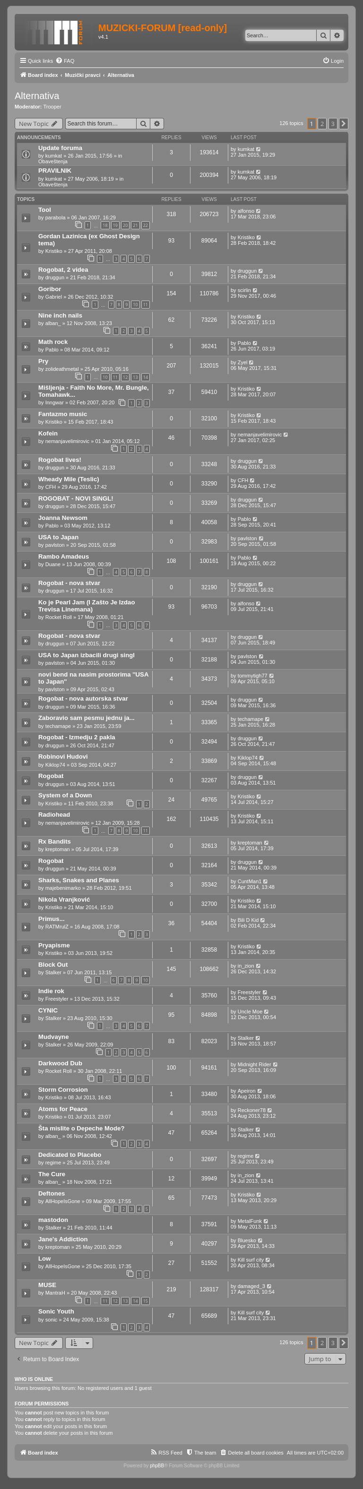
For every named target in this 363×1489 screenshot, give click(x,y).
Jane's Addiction (63, 1239)
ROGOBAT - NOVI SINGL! (75, 498)
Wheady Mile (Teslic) (68, 479)
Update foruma (60, 147)
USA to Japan (58, 537)
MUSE (47, 1284)
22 (145, 225)
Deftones (51, 1193)
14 (145, 377)
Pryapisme (54, 945)
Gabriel (53, 297)
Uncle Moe (250, 1011)
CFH (50, 487)
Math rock (53, 341)
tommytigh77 (253, 675)
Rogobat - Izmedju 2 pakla (76, 737)
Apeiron (247, 1091)
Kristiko (53, 251)
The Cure (51, 1174)
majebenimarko (63, 888)
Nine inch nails (60, 315)
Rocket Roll (58, 617)
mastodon (53, 1219)
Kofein (48, 433)
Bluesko (247, 1240)
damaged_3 (251, 1286)
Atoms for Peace (62, 1109)
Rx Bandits (54, 841)
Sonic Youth (56, 1311)
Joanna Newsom (62, 517)
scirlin (244, 290)
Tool (44, 209)
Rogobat (50, 775)
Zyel (243, 362)
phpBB (157, 1465)
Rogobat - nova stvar (69, 582)
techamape (58, 726)
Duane (52, 564)
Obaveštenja (53, 161)
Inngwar (54, 402)
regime (53, 1162)
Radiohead (54, 814)
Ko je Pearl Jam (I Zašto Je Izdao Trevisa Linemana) (86, 606)
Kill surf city (251, 1260)
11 (145, 304)
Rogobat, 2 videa (63, 269)
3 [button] (333, 123)
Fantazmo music (62, 414)
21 (135, 225)
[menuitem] (64, 61)
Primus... (51, 918)
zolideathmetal (62, 369)
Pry (43, 361)
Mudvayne (53, 1036)
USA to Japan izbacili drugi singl (86, 655)
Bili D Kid (248, 920)
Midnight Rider (254, 1064)
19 (115, 225)
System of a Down (65, 795)
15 (145, 1301)
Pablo (52, 349)
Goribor (49, 289)
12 (125, 377)
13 (135, 377)
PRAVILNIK (54, 170)
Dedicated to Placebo (69, 1154)
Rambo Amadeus (63, 556)
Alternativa (37, 96)
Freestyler (57, 999)
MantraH (55, 1293)
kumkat (53, 156)
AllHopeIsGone (62, 1201)
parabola (55, 217)
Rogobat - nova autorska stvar (83, 698)
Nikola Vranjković (64, 899)
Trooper (52, 106)
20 (125, 225)
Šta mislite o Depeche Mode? (81, 1128)
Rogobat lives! (59, 459)
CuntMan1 (250, 881)
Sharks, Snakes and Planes (78, 880)
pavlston (55, 545)
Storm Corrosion (63, 1089)
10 (135, 304)
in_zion (246, 966)
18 (105, 225)
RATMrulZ (57, 926)
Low (44, 1258)
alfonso (246, 211)
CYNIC (48, 1010)
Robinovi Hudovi (63, 756)
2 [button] (322, 123)
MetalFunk (250, 1221)
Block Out (53, 964)
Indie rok (51, 991)
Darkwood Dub (60, 1063)
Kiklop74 (55, 765)
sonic (51, 1319)
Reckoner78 (252, 1110)
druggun (54, 277)
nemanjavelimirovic (67, 441)
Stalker (53, 972)
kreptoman (57, 849)
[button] (343, 123)
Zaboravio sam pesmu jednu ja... (86, 717)
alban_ (53, 323)
